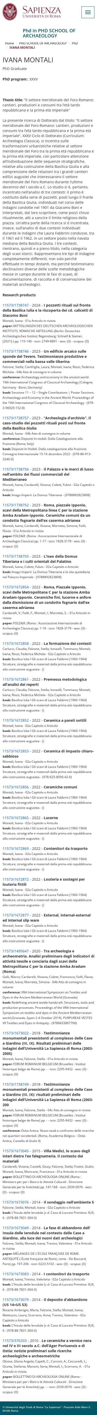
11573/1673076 (16, 1202)
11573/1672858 (16, 643)
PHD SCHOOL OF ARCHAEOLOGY (43, 43)
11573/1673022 (16, 1033)
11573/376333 (15, 1340)
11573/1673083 (16, 1273)
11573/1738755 (16, 556)
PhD (75, 43)
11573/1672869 (16, 848)
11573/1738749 (16, 1084)
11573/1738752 (16, 505)
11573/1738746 (16, 351)
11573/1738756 (16, 469)
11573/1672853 (16, 751)
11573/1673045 (16, 1150)
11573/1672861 (16, 679)
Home (9, 43)
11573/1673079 (16, 1299)
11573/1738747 (16, 305)
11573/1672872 (16, 879)
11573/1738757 (16, 417)
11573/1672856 (16, 787)
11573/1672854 (16, 587)
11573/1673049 (16, 1227)
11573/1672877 (16, 915)
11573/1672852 (16, 720)
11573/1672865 (16, 817)
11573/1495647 (16, 951)
